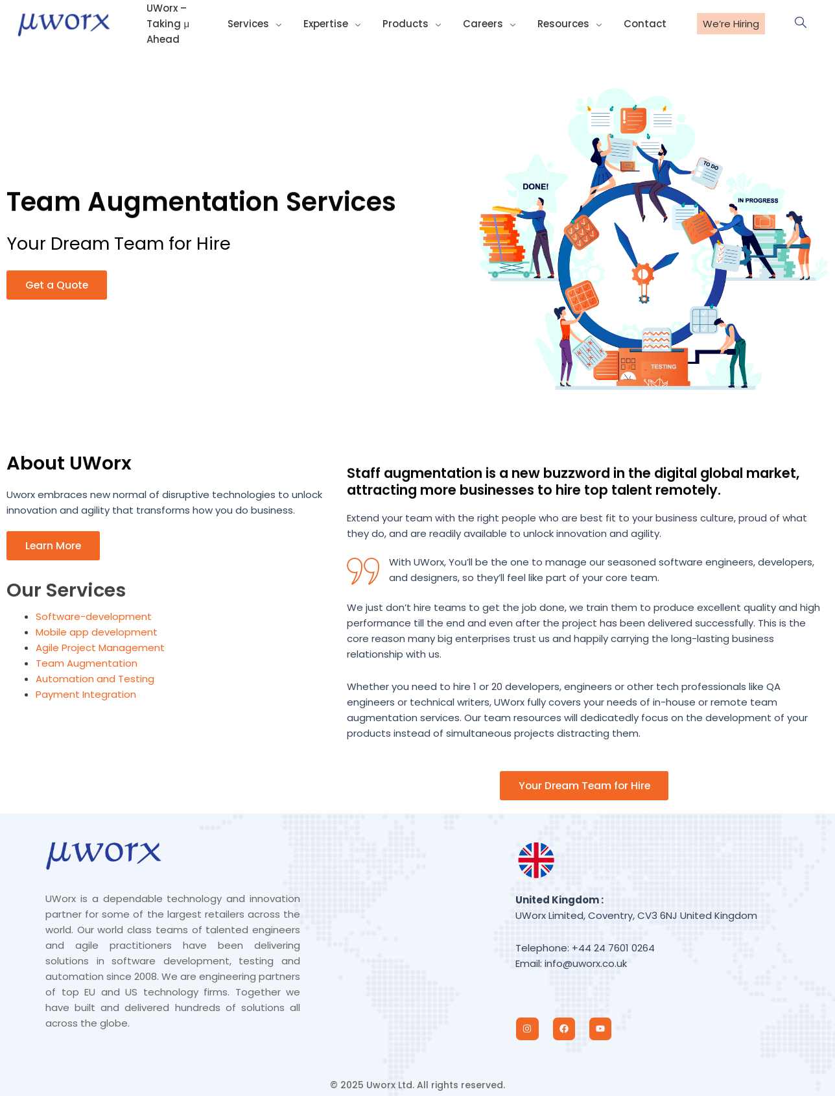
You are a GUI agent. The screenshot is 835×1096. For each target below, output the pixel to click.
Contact (645, 23)
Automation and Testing (95, 679)
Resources (572, 23)
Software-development (94, 617)
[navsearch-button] (794, 23)
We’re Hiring (731, 23)
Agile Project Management (100, 648)
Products (419, 23)
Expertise (342, 23)
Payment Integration (86, 695)
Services (267, 23)
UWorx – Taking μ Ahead (165, 23)
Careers (494, 23)
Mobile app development (97, 632)
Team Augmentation (86, 664)
